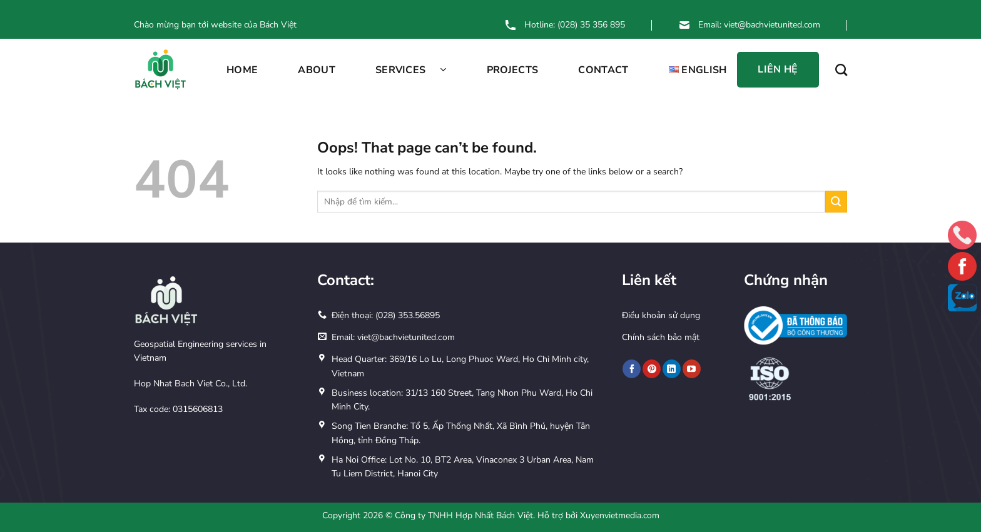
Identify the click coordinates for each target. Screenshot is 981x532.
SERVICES (411, 70)
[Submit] (836, 202)
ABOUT (316, 70)
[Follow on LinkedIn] (672, 368)
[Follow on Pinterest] (652, 368)
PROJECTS (513, 70)
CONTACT (603, 70)
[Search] (841, 69)
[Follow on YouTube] (692, 368)
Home (242, 70)
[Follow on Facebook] (632, 368)
